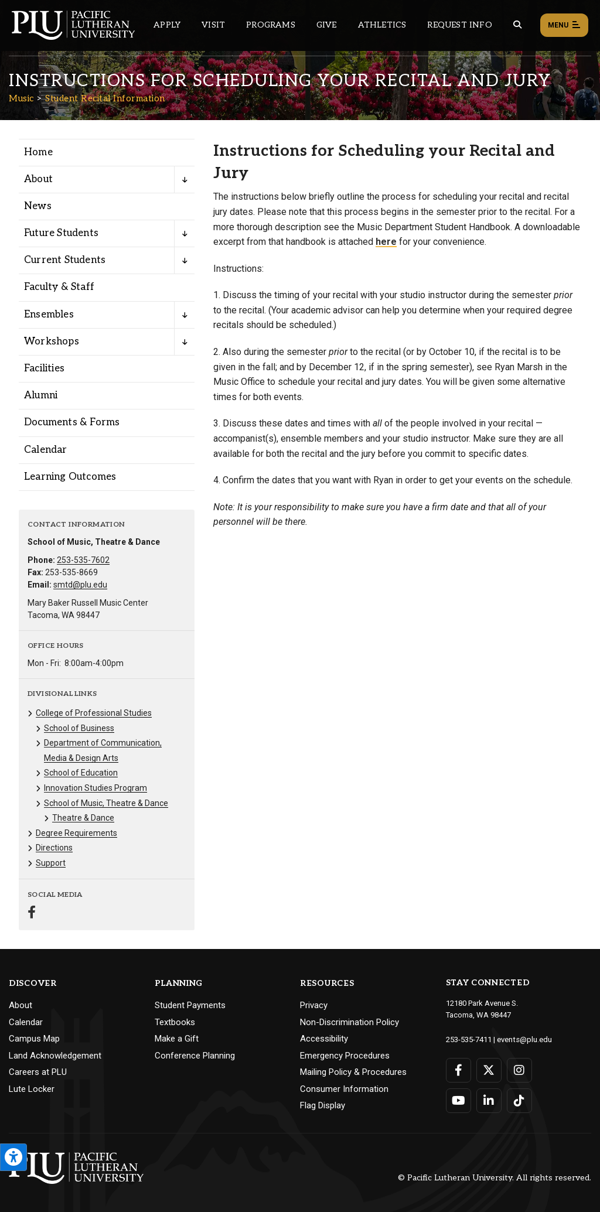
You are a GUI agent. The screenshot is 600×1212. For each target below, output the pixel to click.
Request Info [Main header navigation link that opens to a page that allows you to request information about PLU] (459, 25)
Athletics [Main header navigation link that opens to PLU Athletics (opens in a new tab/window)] (382, 25)
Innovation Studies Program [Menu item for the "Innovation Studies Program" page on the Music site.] (95, 788)
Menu (564, 25)
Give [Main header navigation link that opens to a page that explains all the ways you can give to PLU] (326, 25)
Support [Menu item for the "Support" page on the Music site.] (51, 863)
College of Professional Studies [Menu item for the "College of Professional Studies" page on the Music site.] (94, 713)
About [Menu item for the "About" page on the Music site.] (38, 179)
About (20, 1005)
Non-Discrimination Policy (349, 1022)
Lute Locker (31, 1089)
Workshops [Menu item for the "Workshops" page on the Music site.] (51, 341)
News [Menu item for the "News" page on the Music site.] (38, 206)
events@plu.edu (524, 1039)
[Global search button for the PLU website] (517, 25)
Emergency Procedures (345, 1055)
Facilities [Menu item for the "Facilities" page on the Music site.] (44, 368)
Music (21, 98)
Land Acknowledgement (55, 1055)
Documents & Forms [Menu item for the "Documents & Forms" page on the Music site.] (72, 422)
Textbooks (175, 1022)
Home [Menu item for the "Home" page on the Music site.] (38, 152)
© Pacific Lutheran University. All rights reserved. (494, 1177)
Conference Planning (195, 1055)
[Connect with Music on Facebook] (32, 913)
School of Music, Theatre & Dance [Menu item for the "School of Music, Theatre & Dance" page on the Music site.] (106, 803)
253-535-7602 (83, 560)
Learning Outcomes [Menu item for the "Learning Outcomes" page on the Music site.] (70, 477)
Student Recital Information (105, 98)
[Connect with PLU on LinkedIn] (489, 1100)
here (386, 241)
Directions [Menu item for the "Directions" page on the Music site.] (54, 847)
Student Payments (190, 1005)
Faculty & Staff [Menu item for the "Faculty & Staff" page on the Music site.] (59, 287)
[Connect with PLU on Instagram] (519, 1069)
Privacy (314, 1005)
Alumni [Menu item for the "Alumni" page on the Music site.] (40, 395)
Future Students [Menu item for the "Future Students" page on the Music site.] (61, 233)
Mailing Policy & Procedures (353, 1072)
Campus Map (34, 1038)
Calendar (26, 1022)
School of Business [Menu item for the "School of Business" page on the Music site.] (79, 728)
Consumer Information (344, 1089)
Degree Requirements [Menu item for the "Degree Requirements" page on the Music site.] (76, 833)
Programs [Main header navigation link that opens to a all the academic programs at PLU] (270, 25)
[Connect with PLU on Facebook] (458, 1069)
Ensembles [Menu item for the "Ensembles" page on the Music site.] (49, 314)
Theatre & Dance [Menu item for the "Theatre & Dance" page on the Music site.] (83, 817)
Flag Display (322, 1105)
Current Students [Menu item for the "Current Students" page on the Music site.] (64, 260)
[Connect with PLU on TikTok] (519, 1100)
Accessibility (324, 1038)
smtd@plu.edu (80, 584)
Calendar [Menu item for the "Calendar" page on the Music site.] (45, 450)
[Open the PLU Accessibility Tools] (13, 1157)
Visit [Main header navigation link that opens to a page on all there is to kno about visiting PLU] (213, 25)
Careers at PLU (38, 1072)
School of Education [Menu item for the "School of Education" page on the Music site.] (81, 772)
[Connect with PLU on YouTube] (458, 1100)
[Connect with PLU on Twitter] (489, 1069)
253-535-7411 (469, 1039)
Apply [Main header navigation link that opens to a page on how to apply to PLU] (167, 25)
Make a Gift (177, 1038)
